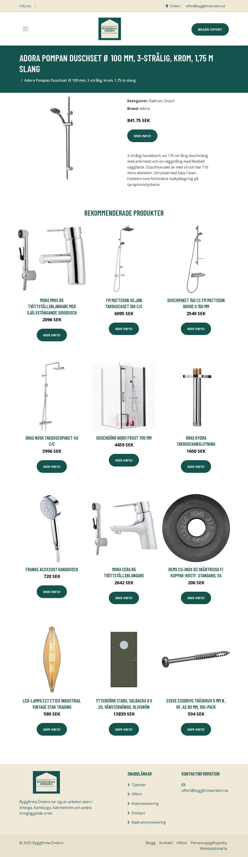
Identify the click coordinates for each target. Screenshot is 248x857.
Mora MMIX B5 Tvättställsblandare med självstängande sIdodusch (52, 306)
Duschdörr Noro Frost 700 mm (124, 438)
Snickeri (138, 813)
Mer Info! (142, 136)
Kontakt (166, 842)
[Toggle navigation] (25, 29)
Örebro (175, 6)
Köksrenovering (145, 803)
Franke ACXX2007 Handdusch (52, 569)
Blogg (151, 842)
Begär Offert (210, 29)
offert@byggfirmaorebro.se (205, 6)
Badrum (155, 100)
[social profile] (35, 6)
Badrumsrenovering (149, 822)
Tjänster (139, 784)
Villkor (181, 842)
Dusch (169, 100)
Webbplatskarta (213, 848)
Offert (137, 794)
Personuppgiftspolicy (209, 842)
